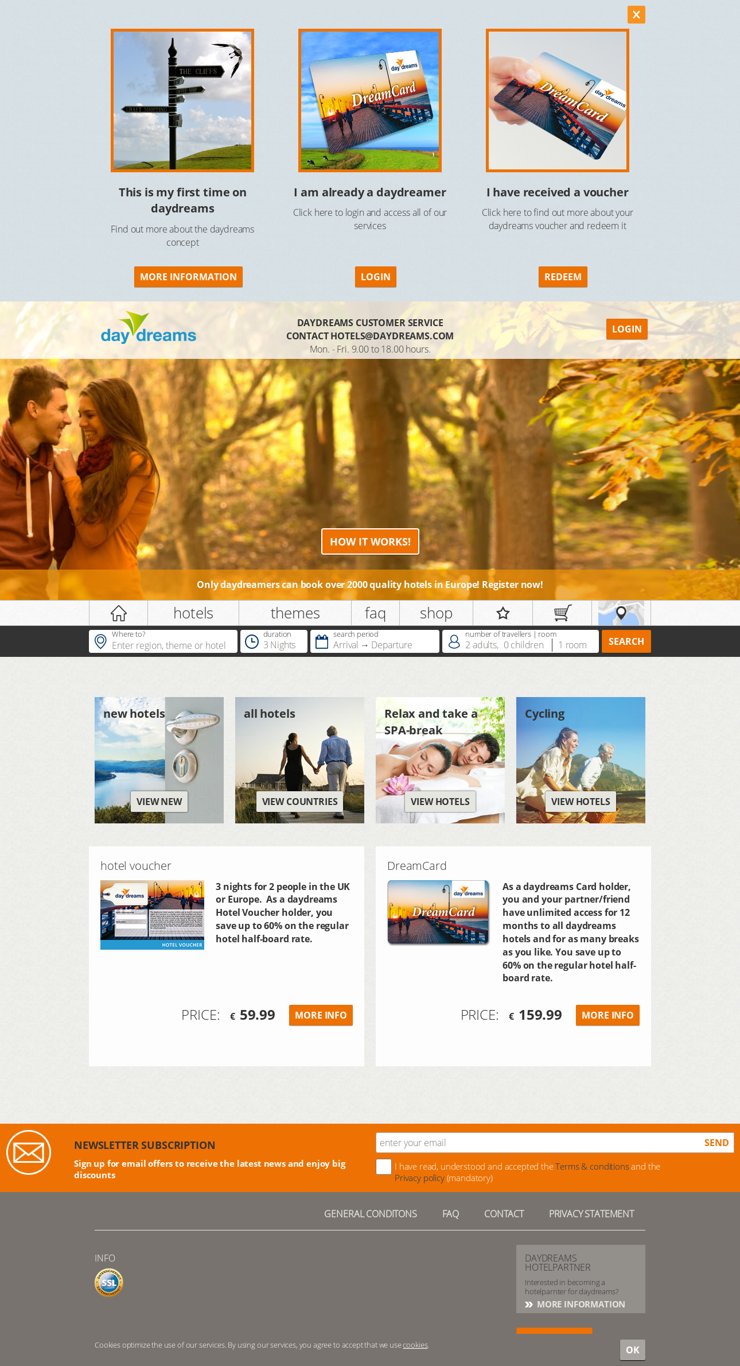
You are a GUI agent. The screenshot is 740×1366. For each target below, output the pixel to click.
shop (436, 612)
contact (504, 1214)
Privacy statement (591, 1214)
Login (376, 276)
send (716, 1142)
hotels (193, 612)
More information (188, 276)
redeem (563, 276)
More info (321, 1015)
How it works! (370, 541)
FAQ (450, 1214)
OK (633, 1350)
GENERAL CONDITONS (370, 1214)
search (626, 641)
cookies (415, 1345)
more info (608, 1015)
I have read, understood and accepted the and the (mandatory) (527, 1171)
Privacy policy (420, 1177)
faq (375, 612)
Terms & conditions (592, 1166)
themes (295, 612)
